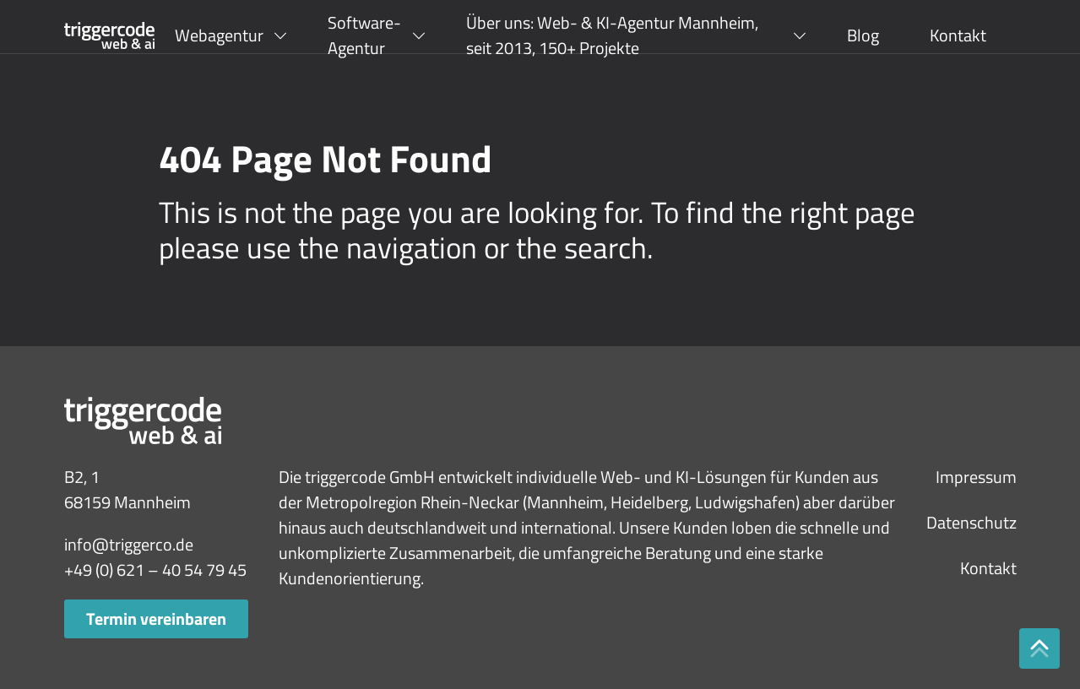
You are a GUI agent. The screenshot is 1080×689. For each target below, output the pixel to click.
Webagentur (219, 35)
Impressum (976, 477)
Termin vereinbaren (156, 618)
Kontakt (958, 35)
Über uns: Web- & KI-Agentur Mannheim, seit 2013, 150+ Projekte (612, 35)
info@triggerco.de (128, 544)
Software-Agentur (364, 35)
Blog (863, 35)
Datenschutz (971, 522)
